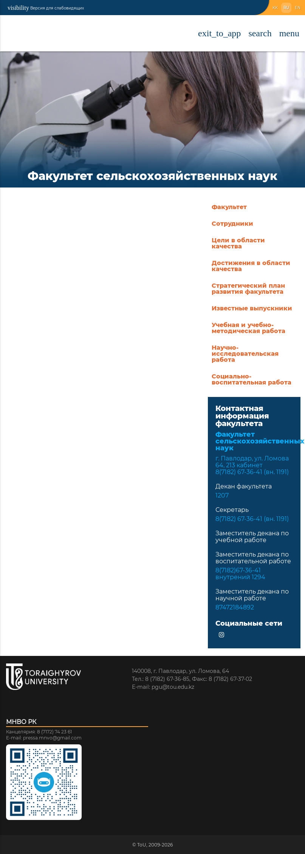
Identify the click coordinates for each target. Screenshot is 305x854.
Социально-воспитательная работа (251, 379)
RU (286, 7)
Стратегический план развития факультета (248, 288)
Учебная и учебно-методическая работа (248, 328)
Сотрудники (232, 223)
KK (275, 7)
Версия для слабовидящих (46, 8)
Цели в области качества (238, 243)
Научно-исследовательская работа (245, 353)
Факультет (229, 207)
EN (297, 7)
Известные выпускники (252, 308)
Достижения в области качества (251, 266)
